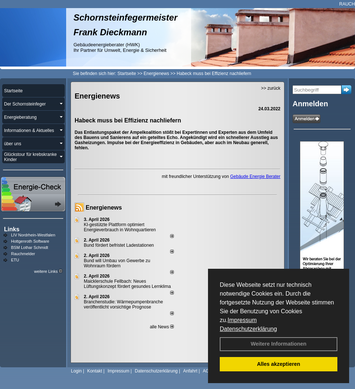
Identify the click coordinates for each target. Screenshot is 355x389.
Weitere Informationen (278, 344)
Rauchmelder (23, 253)
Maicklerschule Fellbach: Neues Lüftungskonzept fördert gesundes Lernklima (127, 284)
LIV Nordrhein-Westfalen (33, 235)
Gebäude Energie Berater (255, 176)
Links (11, 229)
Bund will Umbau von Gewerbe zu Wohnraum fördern (117, 263)
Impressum (242, 320)
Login (76, 371)
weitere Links (48, 271)
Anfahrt (190, 371)
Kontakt (94, 371)
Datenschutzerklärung (248, 329)
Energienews (104, 207)
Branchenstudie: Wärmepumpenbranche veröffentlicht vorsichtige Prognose (123, 304)
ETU (15, 260)
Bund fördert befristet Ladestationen (119, 245)
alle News (162, 326)
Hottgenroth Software (30, 241)
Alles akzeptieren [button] (278, 364)
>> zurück (270, 88)
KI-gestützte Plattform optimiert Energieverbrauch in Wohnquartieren (120, 227)
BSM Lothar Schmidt (29, 247)
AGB (207, 371)
